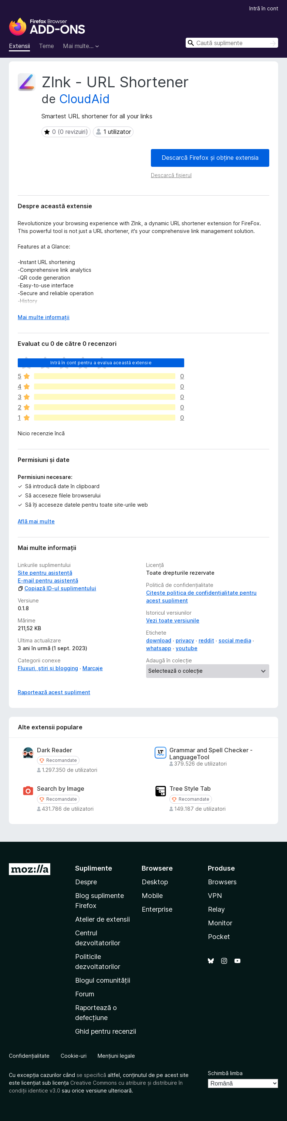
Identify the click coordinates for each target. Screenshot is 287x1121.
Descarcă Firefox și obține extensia (210, 157)
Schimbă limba (225, 1073)
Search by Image (60, 788)
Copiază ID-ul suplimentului (57, 588)
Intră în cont (263, 8)
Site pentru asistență (45, 573)
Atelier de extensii (102, 919)
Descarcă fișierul (171, 175)
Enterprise (157, 909)
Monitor (220, 923)
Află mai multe (36, 521)
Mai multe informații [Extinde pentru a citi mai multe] (44, 317)
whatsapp (158, 648)
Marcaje (92, 668)
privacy (185, 640)
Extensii (19, 46)
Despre (86, 882)
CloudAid (84, 99)
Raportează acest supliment (54, 692)
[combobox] (232, 43)
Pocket (219, 937)
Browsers (222, 882)
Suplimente (93, 868)
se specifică (91, 1075)
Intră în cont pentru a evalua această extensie (100, 362)
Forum (84, 994)
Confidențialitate (29, 1056)
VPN (215, 895)
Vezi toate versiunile (172, 620)
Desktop (155, 882)
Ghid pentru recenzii (105, 1031)
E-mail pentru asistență (48, 580)
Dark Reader (54, 750)
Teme (46, 46)
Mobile (152, 895)
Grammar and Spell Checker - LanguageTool (211, 754)
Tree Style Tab (190, 788)
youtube (186, 648)
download (158, 640)
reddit (206, 640)
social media (235, 640)
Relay (216, 909)
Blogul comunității (102, 980)
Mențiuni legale (116, 1056)
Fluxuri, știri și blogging (48, 668)
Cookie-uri (74, 1056)
